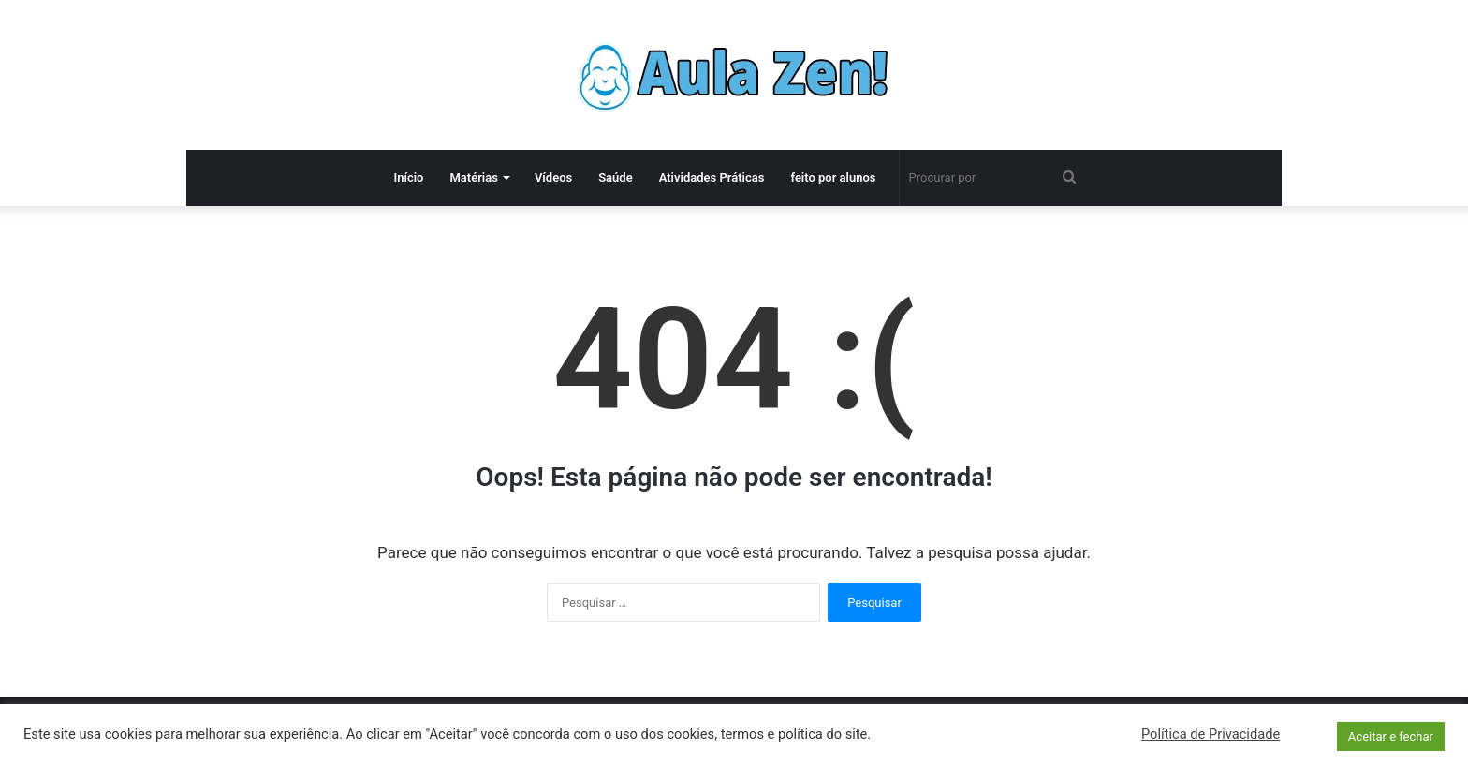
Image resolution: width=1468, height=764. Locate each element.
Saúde (615, 177)
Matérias (473, 177)
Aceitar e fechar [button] (1390, 736)
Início (408, 177)
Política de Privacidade (1210, 734)
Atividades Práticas (712, 177)
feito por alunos (832, 177)
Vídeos (553, 177)
